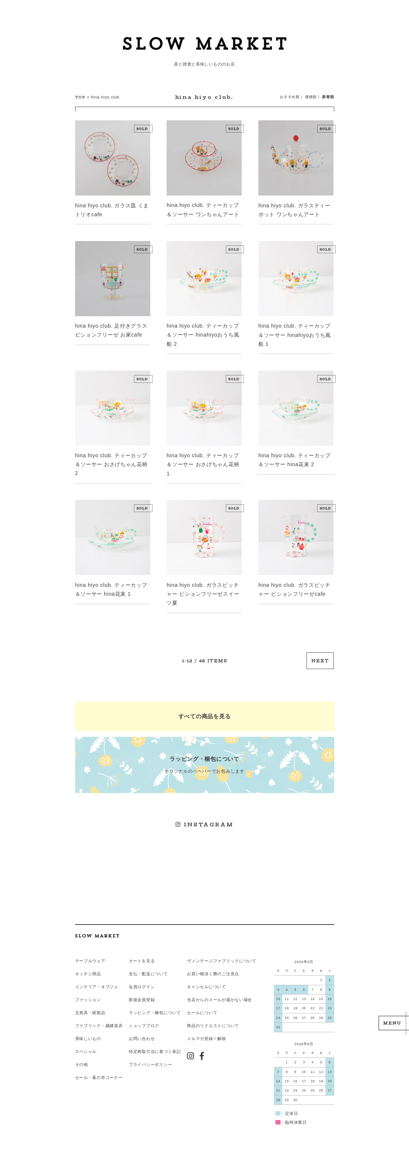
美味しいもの (88, 1031)
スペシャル (86, 1043)
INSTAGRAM (204, 819)
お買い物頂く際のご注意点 (213, 967)
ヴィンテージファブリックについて (221, 954)
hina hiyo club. (105, 97)
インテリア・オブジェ (96, 979)
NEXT (320, 657)
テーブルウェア (90, 954)
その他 (81, 1056)
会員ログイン (142, 979)
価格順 (311, 97)
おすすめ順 (290, 97)
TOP (80, 97)
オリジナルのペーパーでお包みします (204, 760)
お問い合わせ (142, 1031)
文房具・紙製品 (90, 1005)
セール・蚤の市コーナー (99, 1069)
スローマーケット (204, 46)
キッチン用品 (88, 967)
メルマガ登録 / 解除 (206, 1031)
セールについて (202, 1005)
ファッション (88, 992)
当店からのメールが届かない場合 (219, 992)
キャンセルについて (206, 979)
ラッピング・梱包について (155, 1005)
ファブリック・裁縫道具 (99, 1018)
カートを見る (142, 954)
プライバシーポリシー (150, 1056)
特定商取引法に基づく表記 (155, 1043)
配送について (155, 967)
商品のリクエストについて (213, 1018)
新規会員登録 (142, 992)
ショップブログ (144, 1018)
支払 (133, 967)
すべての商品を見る (204, 712)
